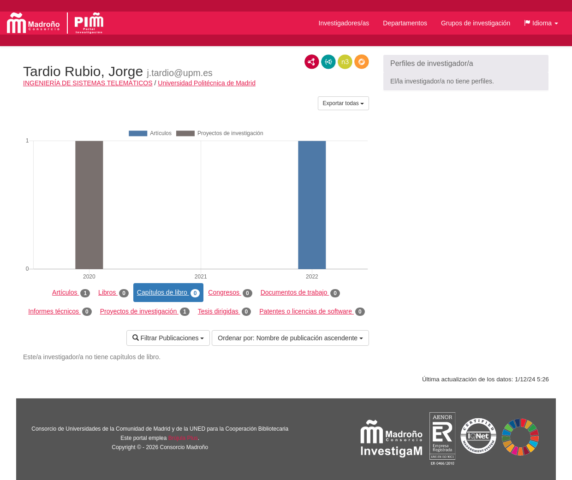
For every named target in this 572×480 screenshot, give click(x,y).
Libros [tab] (113, 293)
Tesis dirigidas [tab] (224, 312)
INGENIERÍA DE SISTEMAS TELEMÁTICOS (88, 83)
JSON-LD (328, 61)
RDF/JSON (361, 61)
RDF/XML (311, 61)
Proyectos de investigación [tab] (145, 312)
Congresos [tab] (230, 293)
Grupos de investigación (475, 23)
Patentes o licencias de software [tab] (311, 312)
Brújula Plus (183, 438)
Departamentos (405, 23)
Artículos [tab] (71, 293)
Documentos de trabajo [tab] (300, 293)
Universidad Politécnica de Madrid (207, 83)
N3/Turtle (345, 61)
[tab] (465, 63)
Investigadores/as (344, 23)
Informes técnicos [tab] (59, 312)
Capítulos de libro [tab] (168, 293)
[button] (541, 23)
